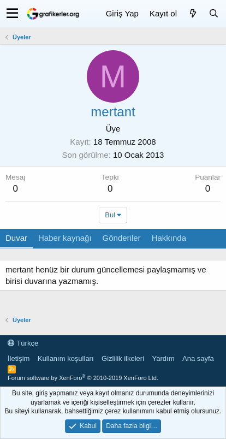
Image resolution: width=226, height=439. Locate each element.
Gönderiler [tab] (122, 237)
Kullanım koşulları (66, 358)
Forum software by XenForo (83, 378)
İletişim (18, 358)
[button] (12, 13)
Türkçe (23, 343)
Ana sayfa (198, 358)
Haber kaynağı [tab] (65, 237)
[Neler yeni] (192, 13)
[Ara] (213, 13)
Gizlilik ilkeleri (123, 358)
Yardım (163, 358)
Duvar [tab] (16, 237)
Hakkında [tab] (169, 237)
